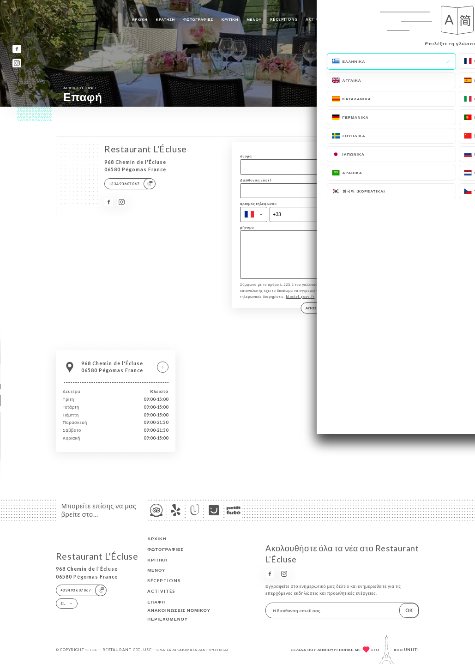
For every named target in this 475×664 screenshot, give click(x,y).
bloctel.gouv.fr (300, 303)
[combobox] (253, 214)
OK (409, 610)
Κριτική (230, 19)
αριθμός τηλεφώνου (258, 204)
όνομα (246, 156)
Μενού (254, 19)
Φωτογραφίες (198, 19)
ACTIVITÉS (317, 19)
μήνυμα (247, 227)
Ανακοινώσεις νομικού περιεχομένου (178, 615)
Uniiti (411, 649)
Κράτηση (165, 19)
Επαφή (344, 19)
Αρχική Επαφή (79, 87)
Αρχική (140, 19)
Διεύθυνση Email (255, 180)
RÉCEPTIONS (284, 19)
